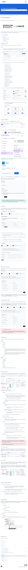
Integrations (17, 15)
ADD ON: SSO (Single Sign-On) (4, 538)
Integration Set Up (5, 34)
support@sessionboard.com (8, 502)
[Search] (26, 10)
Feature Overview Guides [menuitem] (4, 551)
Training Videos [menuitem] (3, 557)
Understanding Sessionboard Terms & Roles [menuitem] (7, 552)
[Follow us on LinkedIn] (26, 565)
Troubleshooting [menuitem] (3, 560)
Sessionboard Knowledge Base (9, 8)
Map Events (4, 36)
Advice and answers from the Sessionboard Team (7, 15)
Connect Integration (5, 35)
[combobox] (13, 10)
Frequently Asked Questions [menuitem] (5, 549)
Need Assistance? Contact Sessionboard (7, 20)
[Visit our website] (24, 565)
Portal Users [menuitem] (2, 554)
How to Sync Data (5, 41)
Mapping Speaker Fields (6, 39)
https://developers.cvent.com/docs (18, 49)
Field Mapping (4, 40)
